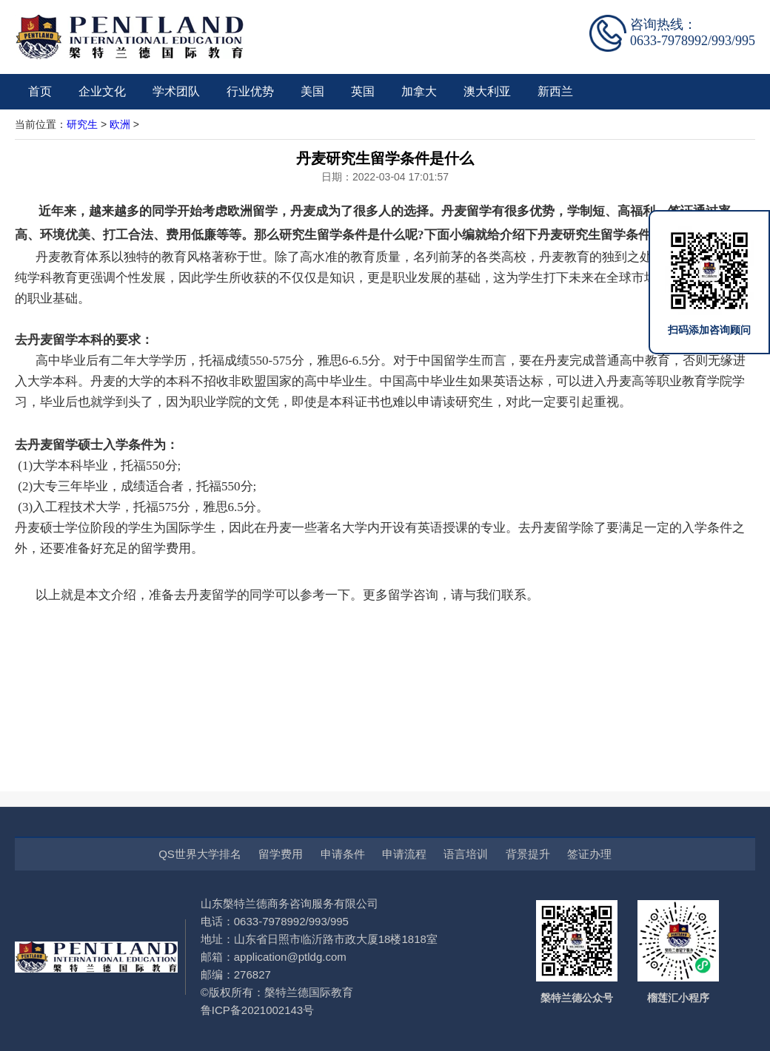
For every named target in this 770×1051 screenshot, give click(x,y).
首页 (40, 91)
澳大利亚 (487, 91)
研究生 (82, 124)
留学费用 (280, 854)
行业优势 (250, 91)
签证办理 (589, 854)
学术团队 (176, 91)
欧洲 (120, 124)
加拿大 (419, 91)
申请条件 (343, 854)
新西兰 (555, 91)
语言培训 (465, 854)
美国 (312, 91)
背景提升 (528, 854)
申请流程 (404, 854)
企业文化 (102, 91)
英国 (363, 91)
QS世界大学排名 (199, 854)
